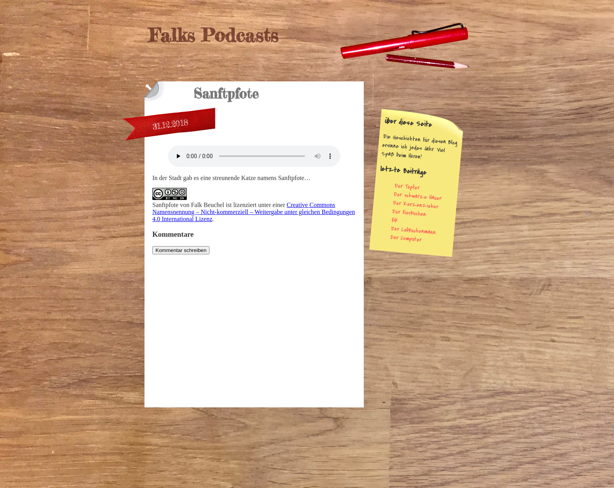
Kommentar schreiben (180, 250)
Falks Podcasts (213, 35)
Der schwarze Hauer (418, 196)
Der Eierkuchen (409, 212)
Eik (394, 220)
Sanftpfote (165, 205)
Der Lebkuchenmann (413, 230)
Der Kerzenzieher (416, 204)
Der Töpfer (407, 187)
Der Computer (406, 238)
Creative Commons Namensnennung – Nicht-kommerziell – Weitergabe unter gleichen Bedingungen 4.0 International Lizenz (253, 212)
